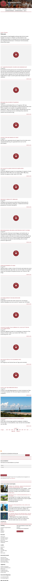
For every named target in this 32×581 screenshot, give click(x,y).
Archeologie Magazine (5, 578)
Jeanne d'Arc (3, 540)
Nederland (2, 547)
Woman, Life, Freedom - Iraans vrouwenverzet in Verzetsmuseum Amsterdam (19, 487)
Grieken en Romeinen (5, 566)
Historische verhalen (10, 10)
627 (14, 429)
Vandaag (10, 8)
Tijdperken (24, 8)
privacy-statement (12, 478)
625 (9, 429)
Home (6, 8)
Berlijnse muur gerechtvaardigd (10, 102)
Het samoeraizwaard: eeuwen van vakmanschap (14, 67)
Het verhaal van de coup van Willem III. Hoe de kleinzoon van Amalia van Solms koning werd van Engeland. (19, 514)
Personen (19, 8)
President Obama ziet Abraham (9, 199)
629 (20, 429)
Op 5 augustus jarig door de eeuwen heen (12, 168)
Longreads (2, 531)
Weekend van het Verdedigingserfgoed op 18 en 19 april (19, 495)
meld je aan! (20, 531)
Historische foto (3, 557)
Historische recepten (4, 558)
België (2, 548)
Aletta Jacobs (3, 536)
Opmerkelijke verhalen (5, 562)
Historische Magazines (6, 574)
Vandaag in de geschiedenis (6, 527)
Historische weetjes (4, 560)
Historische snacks (18, 10)
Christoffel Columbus (4, 537)
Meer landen (3, 552)
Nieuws (6, 32)
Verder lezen (28, 78)
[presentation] (10, 470)
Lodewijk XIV (3, 542)
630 (22, 429)
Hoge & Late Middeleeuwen (6, 567)
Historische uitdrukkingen (5, 559)
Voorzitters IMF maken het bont (10, 137)
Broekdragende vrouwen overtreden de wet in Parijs (15, 230)
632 (27, 429)
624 (7, 429)
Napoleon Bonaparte (4, 541)
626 (12, 429)
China (2, 551)
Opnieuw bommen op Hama (8, 265)
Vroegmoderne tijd (4, 570)
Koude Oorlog (3, 572)
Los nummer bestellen (5, 576)
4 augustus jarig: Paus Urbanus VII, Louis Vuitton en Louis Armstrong (15, 328)
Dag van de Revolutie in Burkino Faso (11, 359)
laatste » (18, 431)
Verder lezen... (11, 492)
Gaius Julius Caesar (4, 539)
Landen (14, 8)
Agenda (2, 529)
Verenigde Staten (4, 550)
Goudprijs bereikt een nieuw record (10, 298)
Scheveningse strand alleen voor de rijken (12, 418)
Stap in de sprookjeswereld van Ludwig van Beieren (19, 505)
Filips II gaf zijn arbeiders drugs (9, 387)
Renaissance (3, 568)
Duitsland (2, 549)
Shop (25, 10)
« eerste (15, 428)
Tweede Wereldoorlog (5, 571)
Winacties (2, 532)
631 (25, 429)
